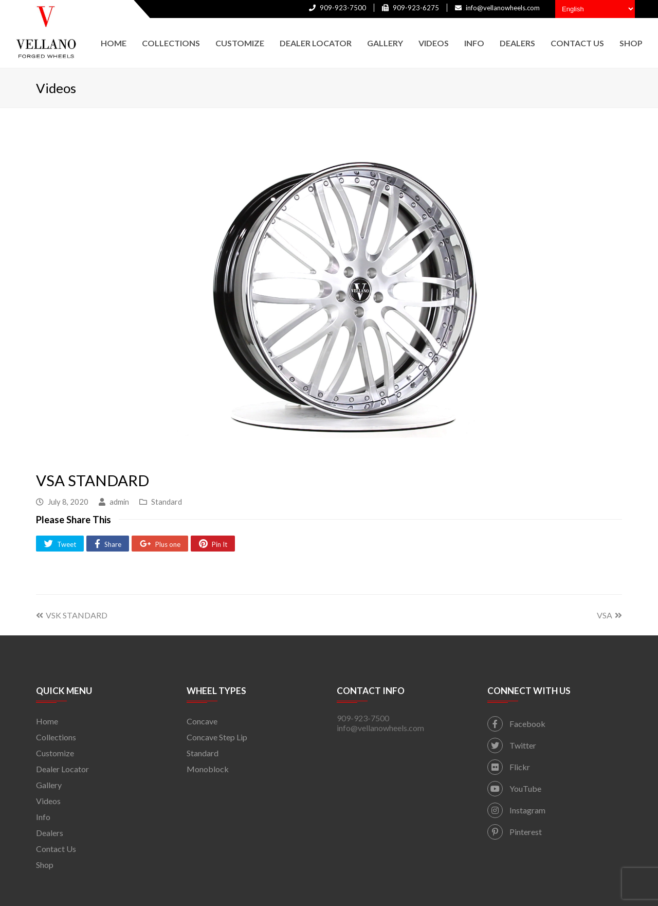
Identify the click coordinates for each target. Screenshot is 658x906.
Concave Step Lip (217, 737)
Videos (48, 801)
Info (43, 817)
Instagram (516, 810)
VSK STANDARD (71, 615)
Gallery (49, 785)
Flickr (508, 767)
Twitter (511, 745)
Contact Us (56, 849)
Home (47, 721)
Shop (44, 864)
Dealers (49, 833)
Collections (56, 737)
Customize (55, 753)
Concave (202, 721)
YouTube (514, 788)
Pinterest (514, 832)
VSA (609, 615)
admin (119, 501)
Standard (166, 501)
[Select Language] (595, 9)
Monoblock (208, 769)
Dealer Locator (62, 769)
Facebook (516, 724)
